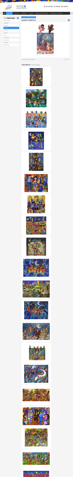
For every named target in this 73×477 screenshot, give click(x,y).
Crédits (57, 472)
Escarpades (32, 458)
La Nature (55, 458)
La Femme (50, 458)
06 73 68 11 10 (27, 472)
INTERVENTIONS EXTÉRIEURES (42, 13)
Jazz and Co (43, 458)
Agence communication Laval (64, 472)
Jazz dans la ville (33, 16)
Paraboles (31, 461)
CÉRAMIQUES (24, 13)
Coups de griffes (25, 458)
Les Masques (24, 461)
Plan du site (67, 473)
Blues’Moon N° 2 (25, 16)
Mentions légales (66, 470)
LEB (27, 474)
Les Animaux (64, 458)
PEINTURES (9, 13)
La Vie (60, 458)
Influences (38, 458)
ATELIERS (31, 13)
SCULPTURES (17, 13)
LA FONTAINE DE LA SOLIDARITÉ (56, 13)
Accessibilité (67, 469)
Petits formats (37, 461)
